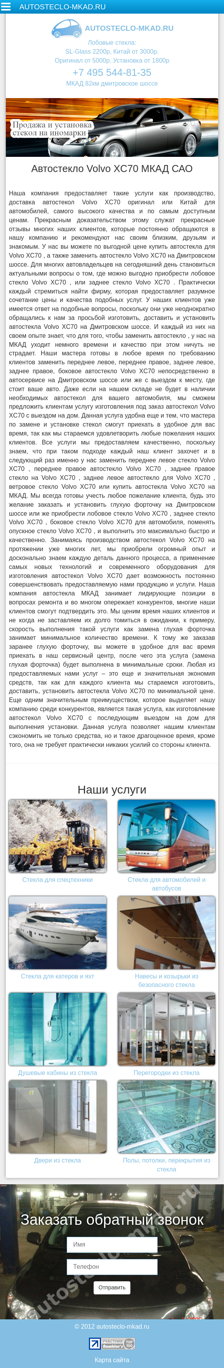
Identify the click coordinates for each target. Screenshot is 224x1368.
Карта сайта (112, 1360)
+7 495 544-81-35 (112, 72)
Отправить (112, 1287)
